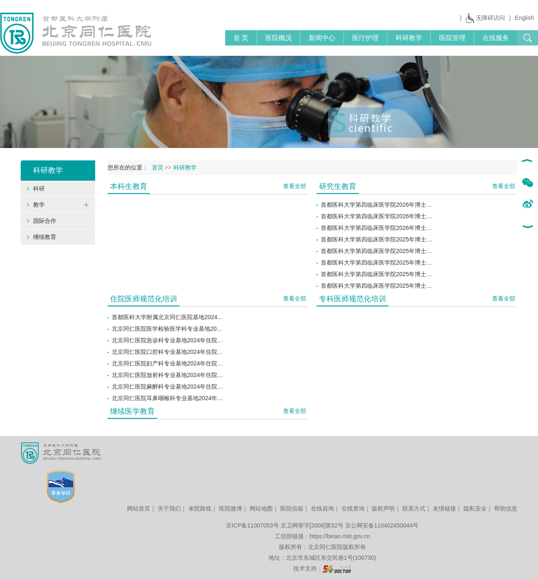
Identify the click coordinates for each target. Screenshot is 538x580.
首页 (157, 168)
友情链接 (444, 508)
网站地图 (261, 508)
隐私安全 (475, 508)
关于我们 (169, 508)
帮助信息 (505, 508)
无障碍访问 (490, 17)
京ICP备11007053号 (252, 525)
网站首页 (138, 508)
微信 (527, 183)
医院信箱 (291, 508)
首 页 (240, 37)
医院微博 (230, 508)
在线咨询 (322, 508)
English (524, 17)
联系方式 (413, 508)
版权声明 (383, 508)
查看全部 (294, 186)
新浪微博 (527, 204)
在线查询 (353, 508)
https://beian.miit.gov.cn (340, 536)
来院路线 (199, 508)
